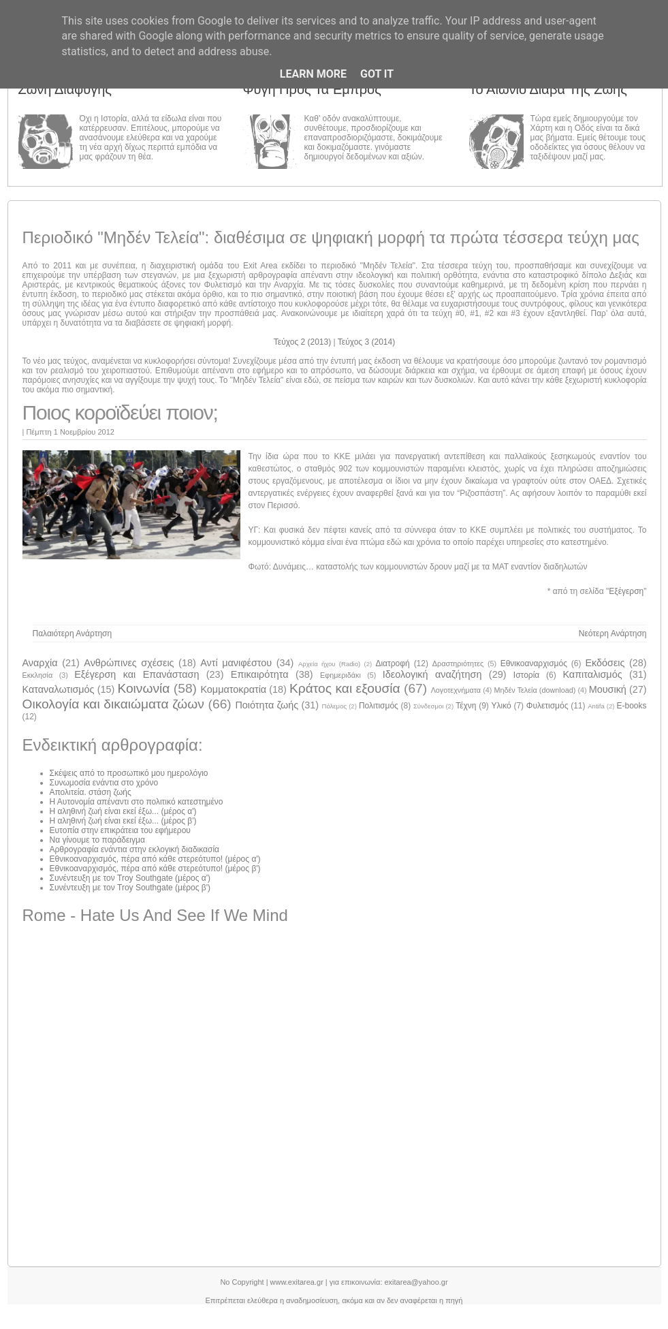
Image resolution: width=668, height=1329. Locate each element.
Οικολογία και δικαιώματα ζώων (113, 704)
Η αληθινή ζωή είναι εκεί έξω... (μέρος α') (123, 811)
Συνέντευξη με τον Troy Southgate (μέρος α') (130, 878)
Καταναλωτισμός (58, 689)
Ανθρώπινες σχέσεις (129, 662)
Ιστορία (526, 675)
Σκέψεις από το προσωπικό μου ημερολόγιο (129, 773)
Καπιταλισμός (592, 674)
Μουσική (607, 689)
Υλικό (501, 705)
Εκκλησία (37, 675)
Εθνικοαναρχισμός (533, 663)
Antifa (596, 706)
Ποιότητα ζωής (266, 705)
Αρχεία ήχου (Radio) (329, 664)
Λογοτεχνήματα (456, 690)
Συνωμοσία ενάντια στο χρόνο (104, 782)
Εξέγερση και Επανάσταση (136, 674)
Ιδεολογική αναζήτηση (432, 674)
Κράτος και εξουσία (344, 688)
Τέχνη (466, 705)
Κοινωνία (143, 688)
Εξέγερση (626, 591)
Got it (377, 73)
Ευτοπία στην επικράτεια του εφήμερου (120, 830)
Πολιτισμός (378, 705)
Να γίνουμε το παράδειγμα (97, 840)
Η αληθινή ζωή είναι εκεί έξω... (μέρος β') (123, 821)
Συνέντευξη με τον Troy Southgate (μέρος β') (130, 887)
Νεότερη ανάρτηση (613, 633)
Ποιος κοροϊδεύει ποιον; (120, 412)
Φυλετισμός (547, 705)
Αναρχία (40, 662)
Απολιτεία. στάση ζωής (90, 792)
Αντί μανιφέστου (236, 662)
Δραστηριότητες (457, 663)
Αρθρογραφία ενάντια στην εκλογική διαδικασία (135, 849)
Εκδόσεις (604, 662)
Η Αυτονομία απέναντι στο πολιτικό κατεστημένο (136, 802)
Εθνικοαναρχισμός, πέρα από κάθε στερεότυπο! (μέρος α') (155, 859)
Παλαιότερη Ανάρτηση (72, 633)
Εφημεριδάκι (340, 675)
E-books (632, 705)
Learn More (313, 73)
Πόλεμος (334, 706)
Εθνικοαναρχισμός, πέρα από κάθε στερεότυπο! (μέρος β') (155, 868)
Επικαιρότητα (260, 674)
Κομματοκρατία (233, 689)
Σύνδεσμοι (428, 706)
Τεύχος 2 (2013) (304, 342)
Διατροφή (392, 663)
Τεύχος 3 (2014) (366, 342)
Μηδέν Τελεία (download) (535, 690)
